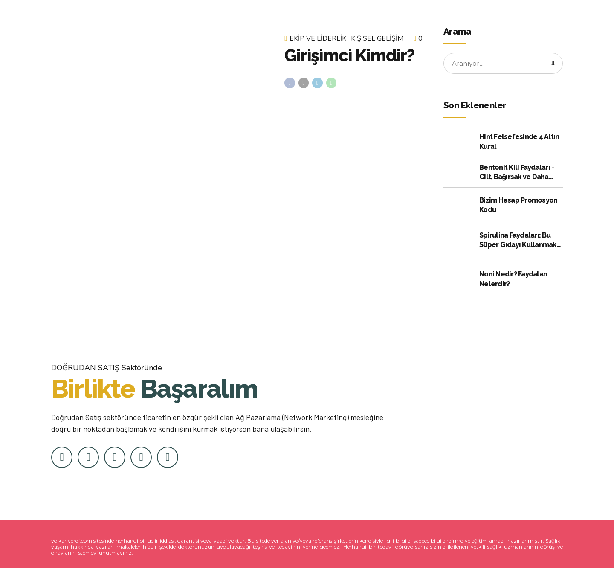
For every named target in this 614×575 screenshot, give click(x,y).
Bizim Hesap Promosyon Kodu (518, 206)
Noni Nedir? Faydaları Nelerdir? (513, 280)
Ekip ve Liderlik (318, 38)
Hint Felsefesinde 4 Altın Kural (519, 142)
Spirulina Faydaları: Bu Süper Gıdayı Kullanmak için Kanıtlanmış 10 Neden (520, 241)
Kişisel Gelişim (377, 38)
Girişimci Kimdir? (349, 55)
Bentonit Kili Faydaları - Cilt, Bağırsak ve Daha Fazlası (516, 174)
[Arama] (552, 64)
